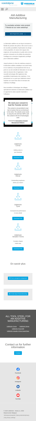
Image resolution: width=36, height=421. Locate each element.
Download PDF (18, 157)
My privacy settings (9, 417)
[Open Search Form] (6, 9)
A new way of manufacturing (18, 294)
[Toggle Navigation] (2, 9)
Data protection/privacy (22, 415)
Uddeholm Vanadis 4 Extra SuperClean (18, 331)
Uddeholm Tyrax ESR (18, 329)
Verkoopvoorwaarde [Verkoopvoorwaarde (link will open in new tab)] (9, 415)
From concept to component (18, 278)
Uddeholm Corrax (12, 326)
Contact (18, 353)
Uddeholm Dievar (24, 326)
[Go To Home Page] (9, 4)
